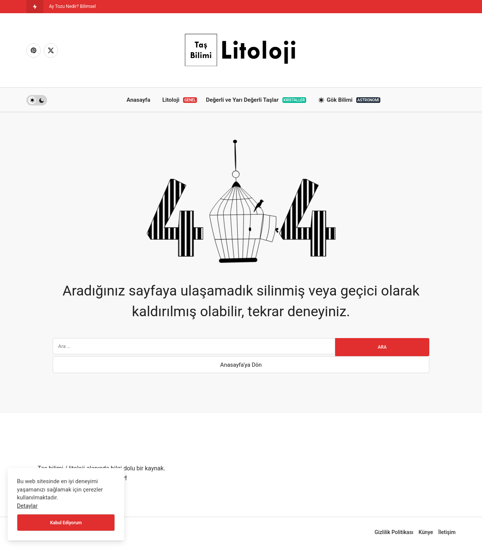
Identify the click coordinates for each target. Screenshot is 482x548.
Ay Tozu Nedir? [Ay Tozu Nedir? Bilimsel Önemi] (64, 6)
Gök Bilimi (349, 100)
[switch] (36, 100)
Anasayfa (138, 99)
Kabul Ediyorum (66, 522)
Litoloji (179, 99)
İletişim (447, 532)
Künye (425, 532)
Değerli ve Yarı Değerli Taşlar (256, 99)
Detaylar (27, 505)
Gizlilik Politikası (394, 532)
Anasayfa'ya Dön (241, 364)
